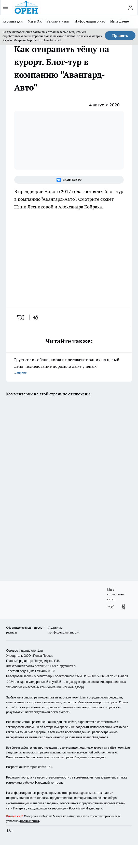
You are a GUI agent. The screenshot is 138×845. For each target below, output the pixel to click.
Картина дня (13, 21)
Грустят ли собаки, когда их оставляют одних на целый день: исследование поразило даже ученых (69, 366)
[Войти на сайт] (130, 7)
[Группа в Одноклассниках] (123, 607)
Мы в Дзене (119, 21)
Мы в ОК (35, 21)
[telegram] (37, 317)
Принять (120, 35)
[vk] (21, 317)
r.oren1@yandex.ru (63, 666)
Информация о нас (90, 21)
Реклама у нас (58, 21)
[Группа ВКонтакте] (69, 180)
